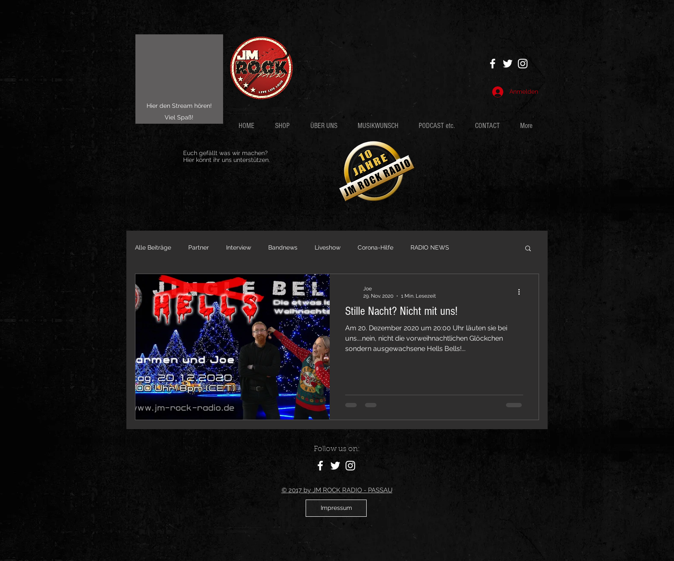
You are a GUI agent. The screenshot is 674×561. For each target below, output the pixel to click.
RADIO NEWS (430, 247)
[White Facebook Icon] (492, 63)
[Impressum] (336, 508)
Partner (198, 247)
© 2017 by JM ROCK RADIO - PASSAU (337, 490)
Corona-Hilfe (375, 247)
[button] (440, 126)
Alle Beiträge (153, 247)
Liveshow (327, 247)
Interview (238, 247)
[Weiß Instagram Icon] (522, 63)
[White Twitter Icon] (507, 63)
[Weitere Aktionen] (522, 292)
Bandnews (282, 247)
